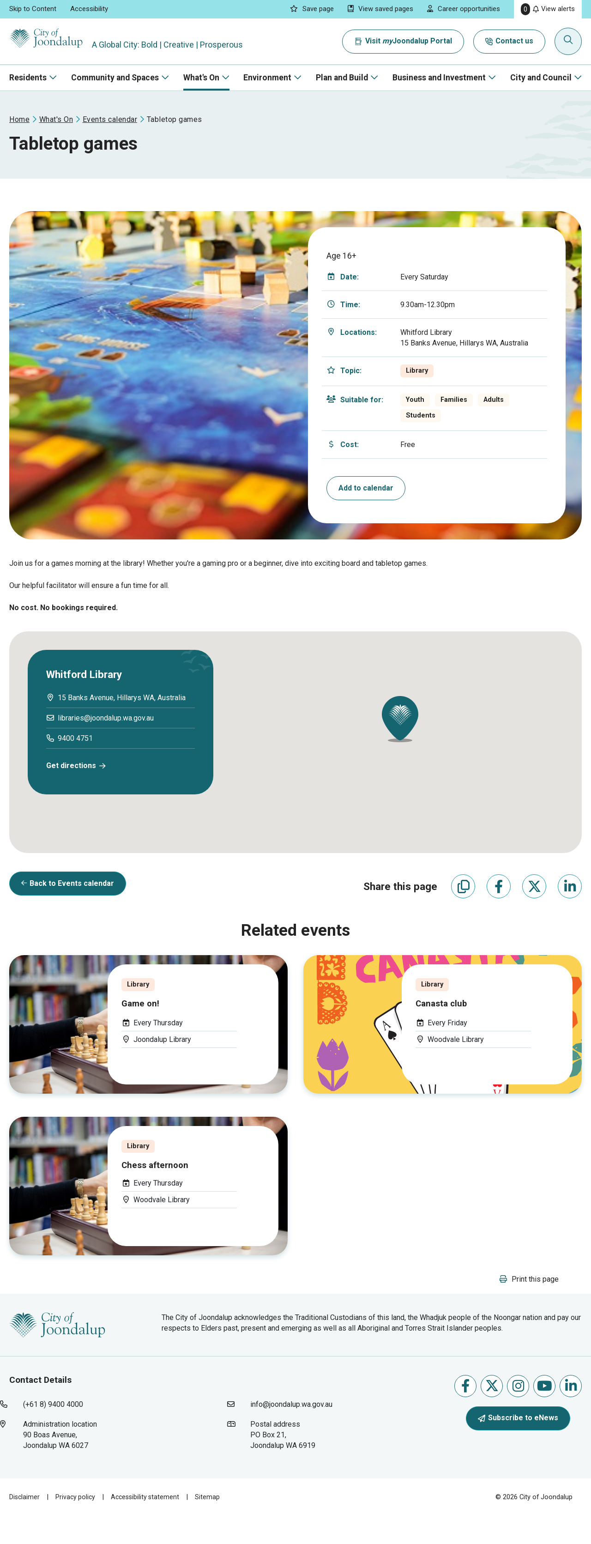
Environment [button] (267, 77)
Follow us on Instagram (518, 1413)
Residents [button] (28, 77)
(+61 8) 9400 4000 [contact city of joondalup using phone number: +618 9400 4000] (53, 1432)
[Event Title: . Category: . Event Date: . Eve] (148, 1038)
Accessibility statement (148, 1525)
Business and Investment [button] (439, 77)
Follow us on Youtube (544, 1413)
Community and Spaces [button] (115, 77)
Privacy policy (76, 1525)
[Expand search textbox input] (570, 42)
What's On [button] (201, 77)
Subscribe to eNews (518, 1445)
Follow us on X (492, 1413)
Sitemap (212, 1525)
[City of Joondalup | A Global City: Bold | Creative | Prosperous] (57, 41)
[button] (400, 719)
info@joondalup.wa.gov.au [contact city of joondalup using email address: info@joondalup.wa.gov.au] (291, 1432)
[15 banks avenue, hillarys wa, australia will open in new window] (122, 697)
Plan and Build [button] (342, 77)
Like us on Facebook (465, 1413)
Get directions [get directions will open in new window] (71, 765)
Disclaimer (25, 1525)
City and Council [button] (541, 77)
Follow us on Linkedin (571, 1413)
